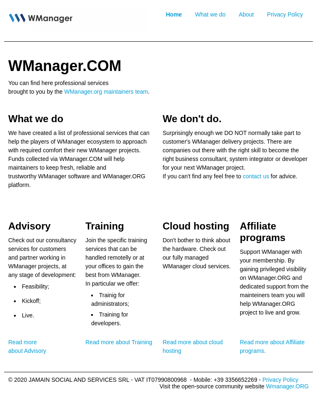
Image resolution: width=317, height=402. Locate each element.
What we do (210, 14)
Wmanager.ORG (287, 386)
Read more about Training (118, 342)
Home (174, 14)
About (246, 14)
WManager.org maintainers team (106, 91)
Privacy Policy (285, 14)
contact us (256, 176)
